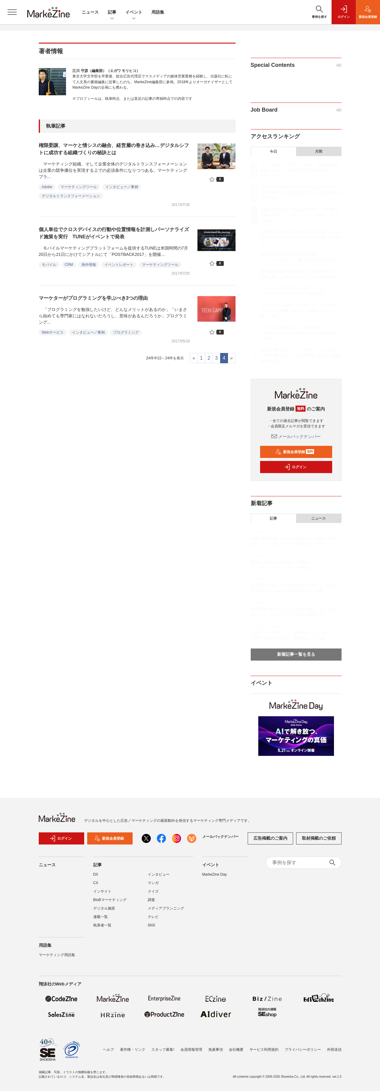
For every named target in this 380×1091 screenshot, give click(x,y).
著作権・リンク (132, 1049)
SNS (151, 925)
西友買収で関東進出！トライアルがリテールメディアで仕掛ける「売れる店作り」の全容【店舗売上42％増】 (300, 192)
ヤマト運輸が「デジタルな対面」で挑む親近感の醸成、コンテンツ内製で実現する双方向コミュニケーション (300, 170)
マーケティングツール (79, 187)
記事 (112, 12)
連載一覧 (100, 917)
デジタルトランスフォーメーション (71, 196)
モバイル (49, 265)
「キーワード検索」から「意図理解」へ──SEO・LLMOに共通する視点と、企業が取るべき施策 (300, 333)
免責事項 (215, 1049)
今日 (273, 151)
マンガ (153, 883)
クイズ (153, 891)
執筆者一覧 (102, 925)
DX (95, 874)
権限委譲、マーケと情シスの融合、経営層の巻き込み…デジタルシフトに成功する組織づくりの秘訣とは (114, 149)
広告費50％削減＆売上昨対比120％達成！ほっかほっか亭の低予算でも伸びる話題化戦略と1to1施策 (300, 237)
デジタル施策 (104, 908)
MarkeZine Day (214, 874)
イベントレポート (119, 265)
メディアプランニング (166, 908)
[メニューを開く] (12, 12)
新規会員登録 (294, 452)
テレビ (153, 917)
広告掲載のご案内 (270, 838)
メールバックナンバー (296, 436)
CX (95, 883)
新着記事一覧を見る (296, 654)
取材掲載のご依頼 (319, 838)
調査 (151, 900)
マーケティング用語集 (57, 955)
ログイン (295, 467)
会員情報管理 (191, 1049)
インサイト (102, 891)
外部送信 (334, 1049)
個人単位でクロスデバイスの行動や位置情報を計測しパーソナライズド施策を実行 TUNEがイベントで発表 (114, 233)
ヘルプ (108, 1049)
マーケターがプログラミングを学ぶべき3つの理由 (93, 298)
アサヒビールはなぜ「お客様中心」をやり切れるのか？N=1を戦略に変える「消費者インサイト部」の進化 (300, 310)
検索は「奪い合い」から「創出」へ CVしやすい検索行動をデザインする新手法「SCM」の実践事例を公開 (300, 355)
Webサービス (53, 332)
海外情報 (88, 265)
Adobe (47, 187)
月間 (318, 151)
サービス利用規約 (264, 1049)
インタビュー (159, 874)
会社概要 (236, 1049)
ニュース (90, 12)
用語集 (157, 12)
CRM (69, 265)
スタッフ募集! (162, 1049)
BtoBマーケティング (110, 900)
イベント (133, 12)
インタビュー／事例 (121, 187)
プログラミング (126, 332)
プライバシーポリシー (303, 1049)
